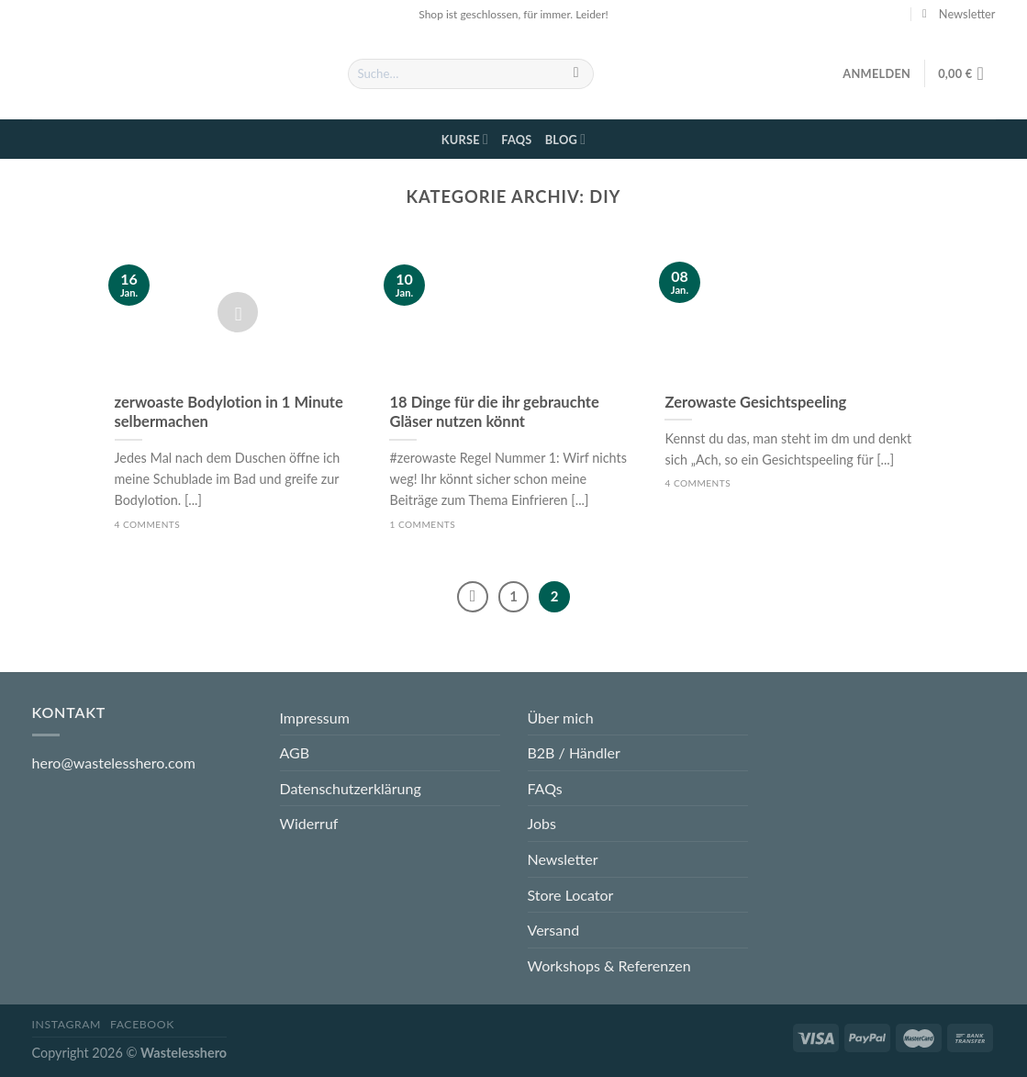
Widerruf (309, 823)
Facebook (142, 1024)
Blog (565, 139)
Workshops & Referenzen (609, 965)
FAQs (516, 139)
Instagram (67, 1024)
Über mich (561, 717)
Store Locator (571, 894)
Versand (554, 929)
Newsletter (563, 859)
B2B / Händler (574, 752)
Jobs (542, 823)
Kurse (464, 139)
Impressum (315, 717)
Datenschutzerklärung (350, 788)
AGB (295, 752)
